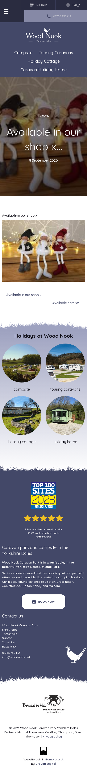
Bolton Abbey (32, 586)
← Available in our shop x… (22, 295)
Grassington (65, 581)
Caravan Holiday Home (43, 69)
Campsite (23, 52)
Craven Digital (46, 763)
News (43, 115)
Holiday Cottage (44, 61)
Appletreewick (11, 586)
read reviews (43, 536)
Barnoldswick (54, 759)
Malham (54, 586)
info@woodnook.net (16, 657)
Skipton (50, 581)
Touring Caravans (56, 52)
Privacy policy (52, 736)
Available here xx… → (68, 303)
